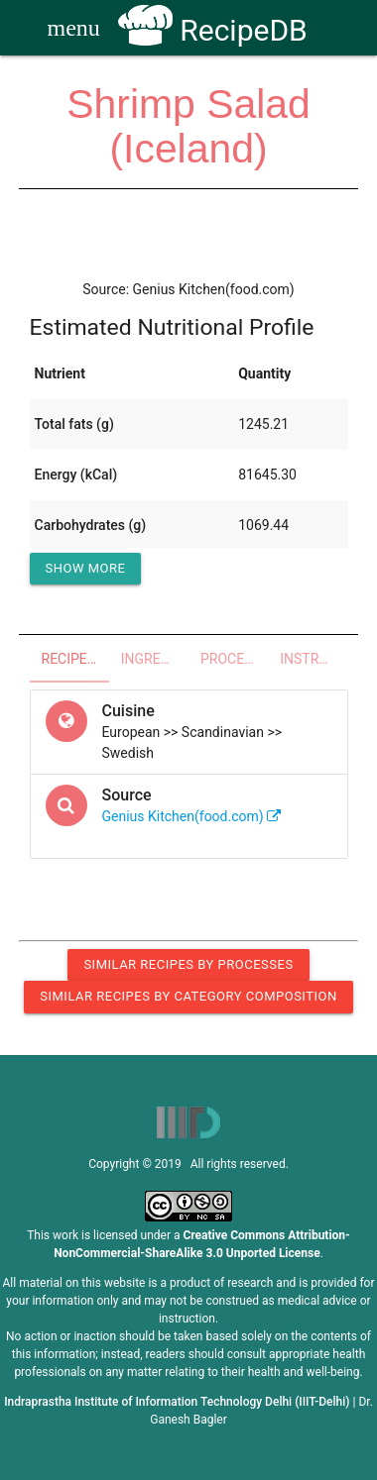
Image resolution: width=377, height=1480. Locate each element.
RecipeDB (213, 30)
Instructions (313, 659)
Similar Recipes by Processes (188, 964)
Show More (86, 568)
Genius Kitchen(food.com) (192, 816)
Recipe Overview (75, 659)
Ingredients (154, 659)
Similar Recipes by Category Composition (188, 996)
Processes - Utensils (234, 659)
